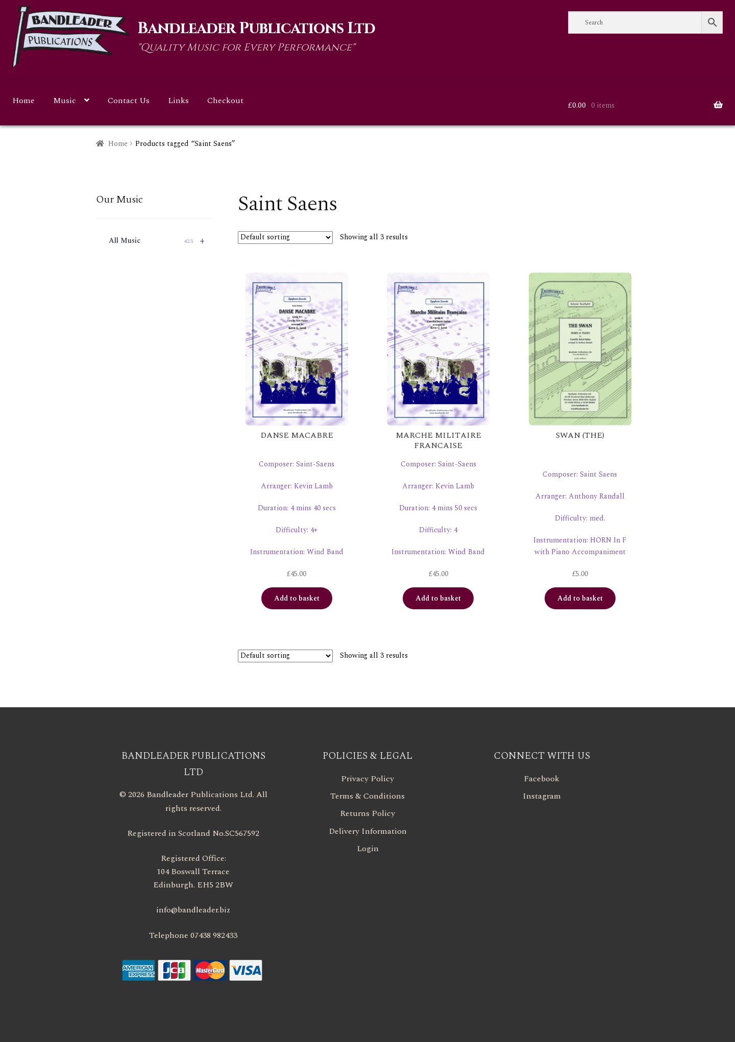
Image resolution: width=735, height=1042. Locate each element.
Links (178, 100)
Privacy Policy (367, 779)
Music (64, 100)
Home (23, 100)
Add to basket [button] (297, 598)
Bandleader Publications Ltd (256, 28)
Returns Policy (367, 813)
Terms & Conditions (367, 796)
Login (368, 848)
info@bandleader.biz (193, 910)
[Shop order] (285, 237)
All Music (161, 241)
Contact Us (129, 100)
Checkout (225, 100)
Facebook (541, 779)
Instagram (542, 796)
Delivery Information (368, 831)
